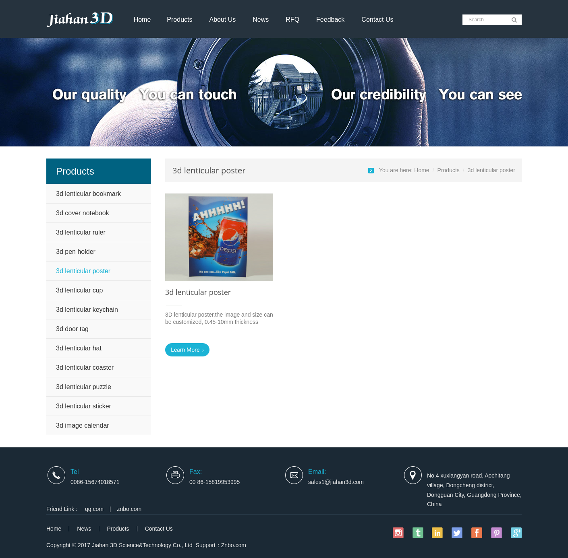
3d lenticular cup (79, 290)
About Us (222, 19)
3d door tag (72, 328)
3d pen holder (75, 251)
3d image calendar (82, 425)
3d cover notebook (82, 213)
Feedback (330, 19)
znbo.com (129, 509)
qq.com (94, 509)
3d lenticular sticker (83, 406)
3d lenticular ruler (81, 232)
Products (179, 19)
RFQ (292, 19)
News (261, 19)
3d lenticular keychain (87, 309)
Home (142, 19)
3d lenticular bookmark (88, 193)
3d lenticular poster (83, 271)
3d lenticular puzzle (83, 386)
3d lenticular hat (79, 348)
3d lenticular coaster (85, 367)
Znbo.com (233, 545)
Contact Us (377, 19)
